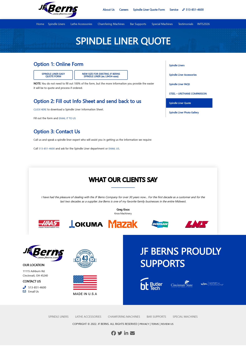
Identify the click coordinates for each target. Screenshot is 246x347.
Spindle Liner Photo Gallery (185, 115)
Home (40, 24)
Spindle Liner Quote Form (149, 9)
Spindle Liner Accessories (184, 74)
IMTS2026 (203, 24)
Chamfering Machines (112, 24)
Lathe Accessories (82, 24)
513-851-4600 (47, 150)
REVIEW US (168, 325)
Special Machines (163, 24)
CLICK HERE (41, 111)
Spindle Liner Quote (181, 106)
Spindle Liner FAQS (180, 84)
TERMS (155, 325)
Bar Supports (139, 24)
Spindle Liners (57, 24)
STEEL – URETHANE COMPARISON (180, 95)
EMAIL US (114, 150)
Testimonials (185, 24)
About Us (109, 9)
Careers (123, 9)
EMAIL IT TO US (68, 119)
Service (174, 9)
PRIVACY (143, 325)
